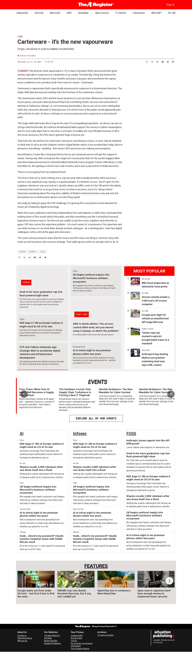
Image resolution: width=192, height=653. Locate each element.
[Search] (23, 4)
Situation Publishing (52, 643)
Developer (83, 12)
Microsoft (55, 12)
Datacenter (22, 12)
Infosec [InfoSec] (80, 433)
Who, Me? (156, 12)
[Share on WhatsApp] (173, 61)
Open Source (102, 12)
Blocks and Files (50, 641)
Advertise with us (24, 638)
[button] (171, 394)
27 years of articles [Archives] (105, 635)
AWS (69, 12)
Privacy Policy (76, 638)
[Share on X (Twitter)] (152, 61)
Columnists (139, 12)
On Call (171, 12)
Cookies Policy (77, 636)
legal (43, 251)
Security (39, 12)
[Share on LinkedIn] (157, 61)
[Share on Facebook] (147, 61)
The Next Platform (52, 636)
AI (21, 433)
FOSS (131, 433)
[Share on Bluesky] (162, 61)
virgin (22, 251)
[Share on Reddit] (167, 61)
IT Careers (120, 12)
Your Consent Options (80, 649)
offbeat (33, 251)
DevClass (48, 638)
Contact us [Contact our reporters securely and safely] (22, 636)
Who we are (22, 641)
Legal (20, 36)
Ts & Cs (74, 641)
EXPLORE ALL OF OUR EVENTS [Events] (96, 418)
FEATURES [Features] (96, 566)
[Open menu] (19, 4)
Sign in (170, 4)
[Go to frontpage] (96, 5)
